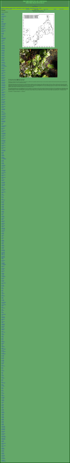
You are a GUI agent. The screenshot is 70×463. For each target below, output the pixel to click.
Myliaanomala (2, 288)
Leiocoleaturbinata (2, 204)
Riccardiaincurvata (2, 356)
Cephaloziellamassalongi (3, 83)
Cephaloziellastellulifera (3, 95)
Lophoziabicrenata (2, 233)
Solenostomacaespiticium (3, 427)
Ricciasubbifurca (2, 395)
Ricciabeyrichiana (3, 365)
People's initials (46, 9)
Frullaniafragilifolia (2, 155)
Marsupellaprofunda (3, 269)
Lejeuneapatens (2, 214)
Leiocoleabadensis (2, 202)
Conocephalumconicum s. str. (3, 116)
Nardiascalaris (2, 298)
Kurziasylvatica (2, 197)
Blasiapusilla (2, 36)
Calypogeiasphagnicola (3, 48)
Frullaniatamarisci (2, 161)
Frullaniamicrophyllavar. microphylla (3, 158)
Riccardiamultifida (2, 360)
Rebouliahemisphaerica (3, 351)
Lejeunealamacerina (3, 209)
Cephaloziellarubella (3, 90)
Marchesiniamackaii (3, 261)
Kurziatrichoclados (3, 199)
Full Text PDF (61, 9)
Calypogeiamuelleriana (3, 45)
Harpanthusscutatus (3, 180)
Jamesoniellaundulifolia (3, 185)
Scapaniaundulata (2, 424)
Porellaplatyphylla (3, 341)
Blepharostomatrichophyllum (3, 38)
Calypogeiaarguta (3, 41)
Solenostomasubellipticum (3, 439)
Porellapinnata (2, 339)
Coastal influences (18, 8)
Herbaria (55, 9)
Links (37, 8)
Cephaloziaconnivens (3, 55)
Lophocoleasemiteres (3, 231)
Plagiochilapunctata (3, 327)
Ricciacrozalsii (2, 375)
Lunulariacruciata (2, 248)
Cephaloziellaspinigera (3, 92)
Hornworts (7, 8)
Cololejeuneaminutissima (3, 109)
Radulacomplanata (3, 346)
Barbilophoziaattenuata (3, 26)
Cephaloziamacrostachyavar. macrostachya (4, 65)
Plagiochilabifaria (3, 319)
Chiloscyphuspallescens (3, 99)
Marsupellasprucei (3, 271)
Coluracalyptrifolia (3, 112)
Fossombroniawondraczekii (3, 150)
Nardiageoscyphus (3, 295)
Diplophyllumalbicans (3, 119)
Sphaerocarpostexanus (3, 446)
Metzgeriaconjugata (2, 273)
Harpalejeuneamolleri (3, 178)
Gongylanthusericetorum (3, 166)
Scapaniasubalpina (2, 417)
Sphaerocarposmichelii (3, 443)
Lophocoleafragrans (3, 226)
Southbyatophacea (2, 441)
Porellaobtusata (2, 336)
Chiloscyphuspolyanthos (3, 102)
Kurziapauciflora (2, 195)
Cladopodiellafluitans (3, 104)
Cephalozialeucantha (3, 58)
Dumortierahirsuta (3, 128)
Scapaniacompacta (2, 400)
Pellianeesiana (2, 312)
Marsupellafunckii (3, 266)
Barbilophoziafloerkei (3, 31)
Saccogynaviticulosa (2, 398)
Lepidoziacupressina (2, 216)
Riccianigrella (2, 388)
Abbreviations (36, 9)
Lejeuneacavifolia (2, 207)
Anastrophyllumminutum (3, 16)
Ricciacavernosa (2, 370)
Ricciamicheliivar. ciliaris (3, 385)
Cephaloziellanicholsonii (3, 87)
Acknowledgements (33, 8)
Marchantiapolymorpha (3, 250)
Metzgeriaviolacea (2, 281)
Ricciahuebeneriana (3, 382)
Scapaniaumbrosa (2, 422)
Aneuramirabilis (2, 19)
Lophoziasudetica (2, 243)
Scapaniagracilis (2, 405)
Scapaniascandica (2, 414)
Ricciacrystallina (2, 377)
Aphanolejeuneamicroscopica (3, 24)
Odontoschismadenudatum (3, 302)
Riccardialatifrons (2, 358)
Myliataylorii (2, 290)
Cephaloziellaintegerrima (3, 80)
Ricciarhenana (2, 390)
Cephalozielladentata (3, 73)
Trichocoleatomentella (3, 456)
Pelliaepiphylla (2, 310)
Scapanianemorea (2, 410)
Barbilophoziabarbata (3, 29)
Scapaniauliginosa (2, 419)
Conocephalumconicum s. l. (3, 114)
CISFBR (40, 8)
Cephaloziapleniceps (3, 68)
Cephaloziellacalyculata (3, 70)
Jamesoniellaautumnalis (3, 182)
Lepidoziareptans (2, 219)
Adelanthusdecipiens (3, 14)
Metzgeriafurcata (2, 278)
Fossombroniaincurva (3, 138)
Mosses (14, 8)
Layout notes (28, 9)
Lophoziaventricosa (2, 245)
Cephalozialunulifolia (3, 60)
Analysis (23, 8)
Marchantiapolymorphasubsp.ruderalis (3, 257)
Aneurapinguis (2, 21)
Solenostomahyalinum (3, 431)
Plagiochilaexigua (3, 322)
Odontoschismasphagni (3, 305)
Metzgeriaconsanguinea (3, 276)
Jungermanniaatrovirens (3, 190)
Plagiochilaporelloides (3, 324)
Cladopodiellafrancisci (3, 107)
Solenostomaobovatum (3, 434)
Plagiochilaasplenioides (3, 317)
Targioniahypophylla (3, 448)
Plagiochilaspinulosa (3, 329)
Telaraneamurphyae (2, 453)
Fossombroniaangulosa (3, 131)
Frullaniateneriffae (2, 163)
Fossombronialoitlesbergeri (3, 141)
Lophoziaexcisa (2, 236)
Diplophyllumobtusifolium (3, 121)
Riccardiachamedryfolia (3, 353)
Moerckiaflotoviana (2, 286)
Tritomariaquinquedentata (3, 460)
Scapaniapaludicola (2, 412)
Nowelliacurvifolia (2, 300)
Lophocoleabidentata (3, 221)
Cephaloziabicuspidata (3, 50)
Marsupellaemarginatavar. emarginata (3, 263)
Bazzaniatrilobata (2, 33)
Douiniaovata (2, 124)
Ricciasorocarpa (2, 393)
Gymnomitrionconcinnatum (3, 170)
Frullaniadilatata (2, 153)
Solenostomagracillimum (3, 429)
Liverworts (10, 8)
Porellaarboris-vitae (3, 331)
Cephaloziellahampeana (3, 78)
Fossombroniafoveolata (3, 136)
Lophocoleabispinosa (3, 224)
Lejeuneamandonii (2, 211)
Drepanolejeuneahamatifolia (3, 126)
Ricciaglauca (2, 380)
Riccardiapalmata (2, 363)
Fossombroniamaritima (3, 143)
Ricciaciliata (2, 373)
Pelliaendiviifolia (3, 307)
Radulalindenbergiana (3, 348)
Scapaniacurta (2, 402)
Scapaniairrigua (2, 407)
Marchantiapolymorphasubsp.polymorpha (3, 253)
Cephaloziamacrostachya (3, 62)
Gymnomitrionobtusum (3, 173)
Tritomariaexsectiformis (3, 458)
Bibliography (27, 8)
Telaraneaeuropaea (2, 451)
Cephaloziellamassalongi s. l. (3, 85)
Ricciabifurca (2, 368)
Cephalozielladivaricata (3, 75)
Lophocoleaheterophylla (3, 228)
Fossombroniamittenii (3, 145)
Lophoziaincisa (2, 238)
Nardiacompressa (2, 293)
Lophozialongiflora (2, 240)
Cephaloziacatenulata (3, 53)
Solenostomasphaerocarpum (3, 436)
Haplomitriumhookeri (3, 175)
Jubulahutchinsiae (3, 187)
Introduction (3, 8)
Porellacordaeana (2, 334)
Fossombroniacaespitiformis (3, 133)
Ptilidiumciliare (2, 344)
